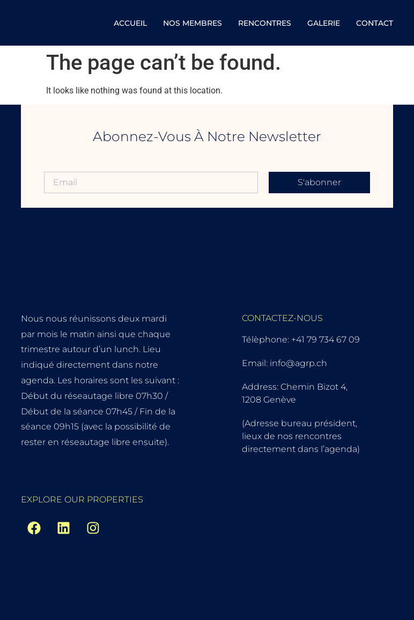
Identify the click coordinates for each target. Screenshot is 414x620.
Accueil (130, 23)
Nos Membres (192, 23)
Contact (374, 23)
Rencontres (264, 23)
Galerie (323, 23)
